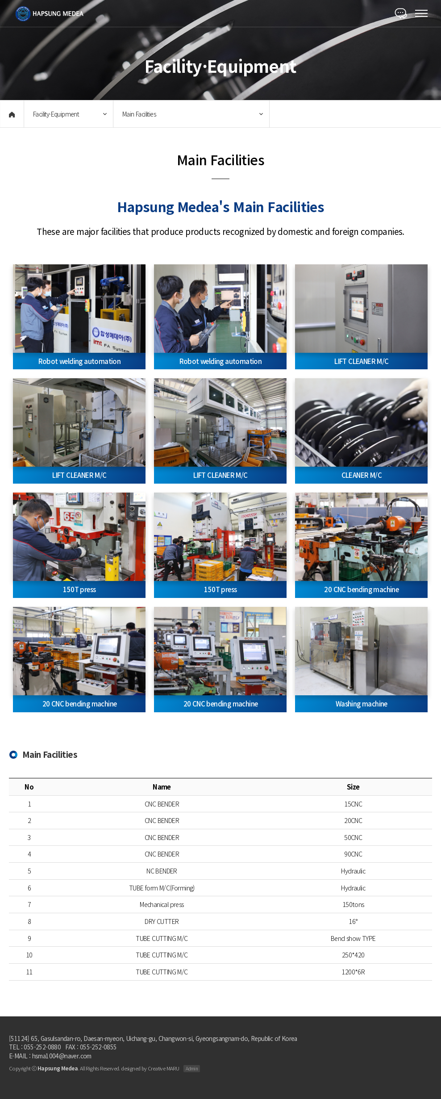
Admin (192, 1068)
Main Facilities (137, 113)
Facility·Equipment (54, 113)
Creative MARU (163, 1068)
